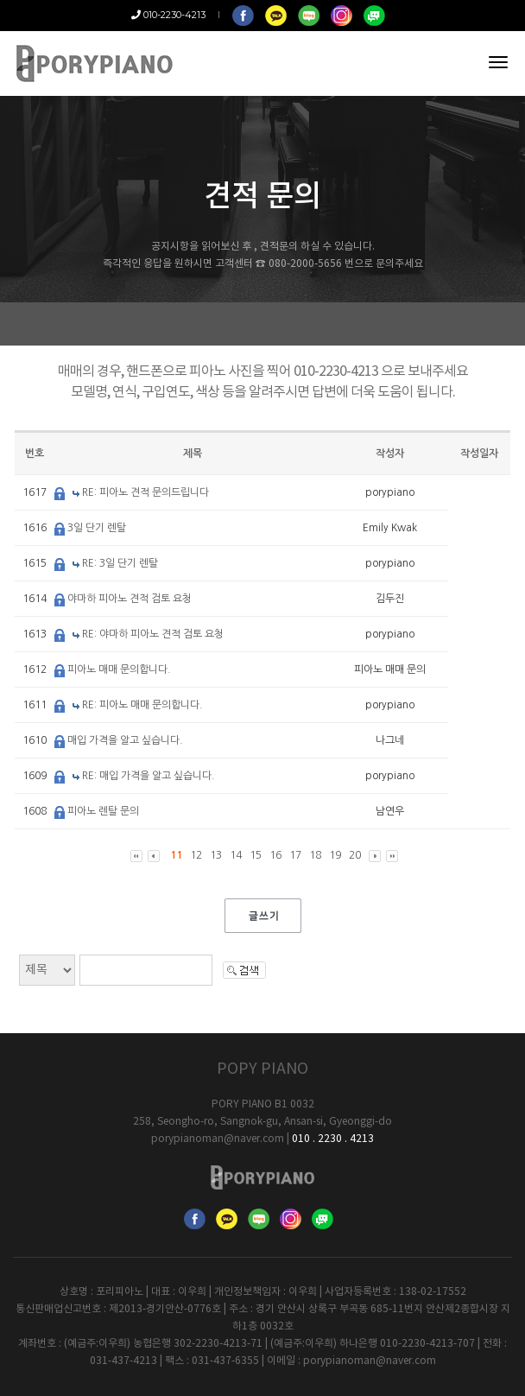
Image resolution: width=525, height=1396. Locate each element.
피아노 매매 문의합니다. (119, 669)
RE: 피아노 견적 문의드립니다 (145, 492)
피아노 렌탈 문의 (103, 811)
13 (216, 855)
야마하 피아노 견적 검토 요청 (129, 598)
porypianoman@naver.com (217, 1139)
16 (275, 855)
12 (196, 855)
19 (335, 855)
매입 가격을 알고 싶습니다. (125, 740)
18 (315, 855)
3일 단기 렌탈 (96, 528)
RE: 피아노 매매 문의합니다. (142, 705)
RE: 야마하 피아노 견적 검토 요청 (153, 634)
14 (236, 855)
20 (355, 855)
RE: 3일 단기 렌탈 (120, 563)
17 (295, 855)
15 (256, 855)
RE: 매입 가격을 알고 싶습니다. (148, 776)
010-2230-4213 (168, 15)
